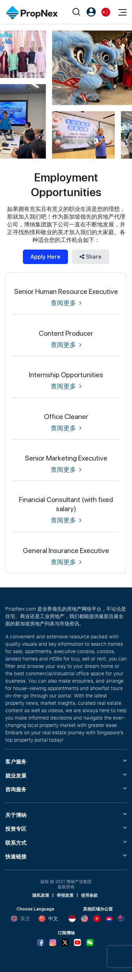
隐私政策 (40, 895)
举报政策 (65, 895)
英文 (20, 918)
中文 (48, 918)
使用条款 (89, 895)
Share (91, 256)
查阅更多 (66, 303)
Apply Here (45, 256)
